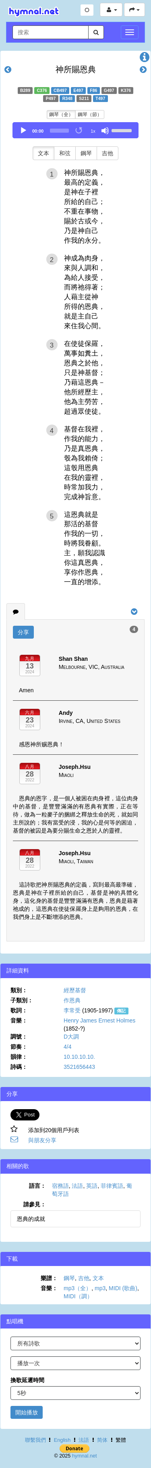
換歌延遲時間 (27, 1380)
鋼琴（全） (61, 114)
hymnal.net (84, 1456)
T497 (100, 98)
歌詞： (18, 1010)
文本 (43, 153)
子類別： (21, 1000)
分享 (23, 632)
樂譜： (49, 1278)
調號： (18, 1036)
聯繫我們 (35, 1440)
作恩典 (72, 1000)
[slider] (59, 131)
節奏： (18, 1046)
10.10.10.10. (79, 1057)
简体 (102, 1440)
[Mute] (105, 131)
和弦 (64, 153)
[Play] (23, 131)
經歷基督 (75, 990)
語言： (37, 1186)
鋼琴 (86, 153)
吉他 (107, 153)
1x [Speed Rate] (93, 131)
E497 (78, 90)
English (62, 1440)
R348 (67, 98)
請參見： (34, 1204)
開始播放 (26, 1412)
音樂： (18, 1020)
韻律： (18, 1057)
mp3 (100, 1288)
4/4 (67, 1046)
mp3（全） (77, 1288)
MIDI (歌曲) (123, 1288)
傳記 (121, 1010)
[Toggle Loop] (79, 131)
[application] (75, 130)
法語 (77, 1186)
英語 (91, 1186)
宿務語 (60, 1186)
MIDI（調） (78, 1296)
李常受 (72, 1010)
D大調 (71, 1036)
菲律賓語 (112, 1186)
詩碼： (18, 1067)
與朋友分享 (42, 1140)
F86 (93, 90)
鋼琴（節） (90, 114)
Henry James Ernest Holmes (99, 1020)
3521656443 (79, 1067)
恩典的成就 (31, 1219)
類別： (18, 990)
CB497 (60, 90)
